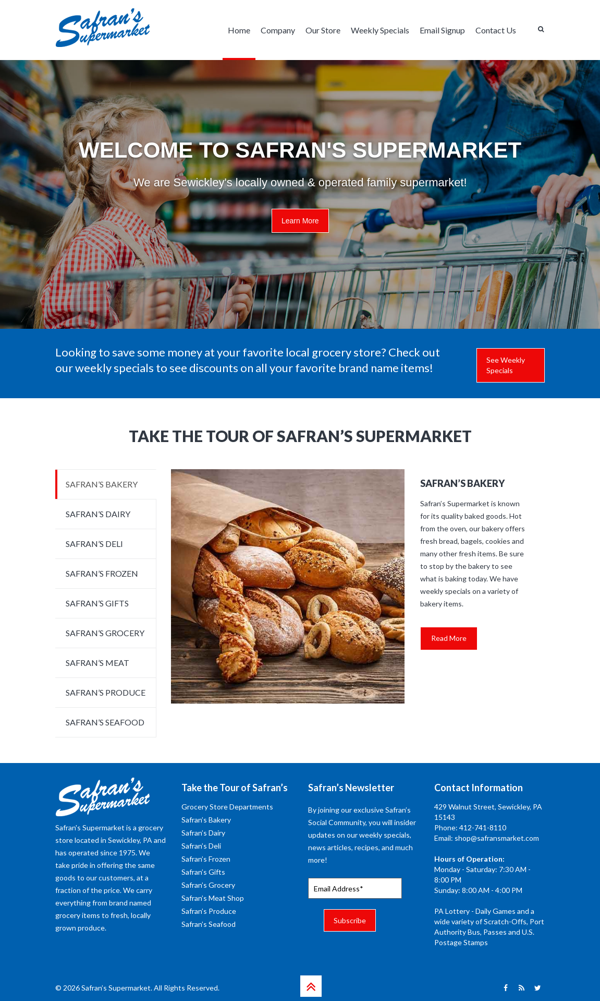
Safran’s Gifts (203, 871)
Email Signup (442, 30)
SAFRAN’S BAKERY (102, 484)
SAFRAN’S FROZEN (102, 573)
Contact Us (495, 30)
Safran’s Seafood (208, 924)
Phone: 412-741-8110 (470, 827)
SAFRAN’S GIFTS (97, 603)
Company (278, 30)
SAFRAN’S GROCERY (105, 633)
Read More (449, 638)
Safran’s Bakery (206, 819)
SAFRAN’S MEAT (97, 663)
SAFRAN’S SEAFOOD (105, 722)
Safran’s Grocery (208, 884)
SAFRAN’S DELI (94, 544)
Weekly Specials (380, 30)
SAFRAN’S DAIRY (98, 514)
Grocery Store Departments (227, 806)
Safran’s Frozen (205, 858)
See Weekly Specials (505, 365)
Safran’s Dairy (203, 832)
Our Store (322, 30)
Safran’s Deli (201, 845)
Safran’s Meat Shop (212, 897)
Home (239, 30)
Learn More (300, 221)
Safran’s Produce (208, 911)
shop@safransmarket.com (497, 837)
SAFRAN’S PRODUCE (105, 692)
